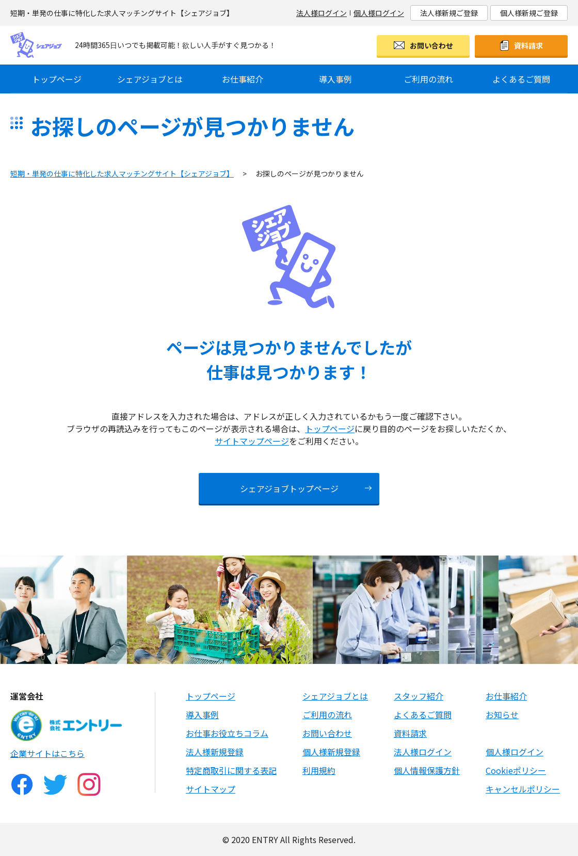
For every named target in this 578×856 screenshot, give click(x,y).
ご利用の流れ (428, 79)
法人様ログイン (321, 13)
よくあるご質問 (521, 79)
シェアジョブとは (150, 79)
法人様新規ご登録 (449, 13)
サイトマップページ (252, 441)
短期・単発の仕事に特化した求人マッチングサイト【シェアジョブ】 (122, 173)
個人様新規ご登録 (529, 13)
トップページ (57, 79)
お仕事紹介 (242, 79)
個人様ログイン (379, 13)
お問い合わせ (431, 45)
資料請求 (528, 45)
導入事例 (335, 79)
